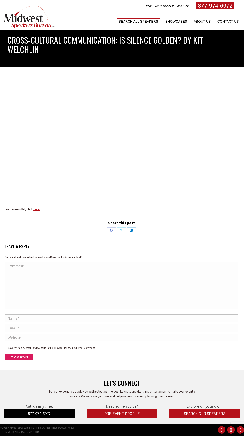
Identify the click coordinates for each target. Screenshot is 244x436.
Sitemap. (70, 427)
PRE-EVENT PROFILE (122, 413)
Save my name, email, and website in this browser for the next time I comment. (51, 347)
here (36, 209)
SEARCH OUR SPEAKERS (204, 413)
